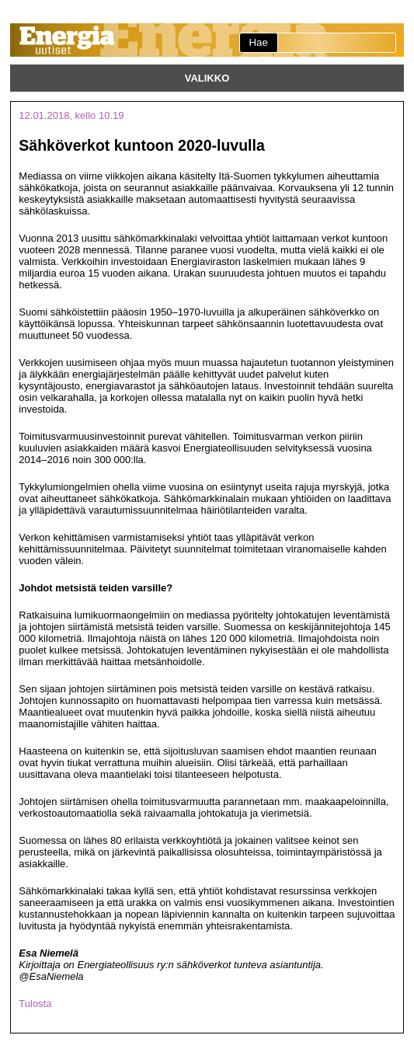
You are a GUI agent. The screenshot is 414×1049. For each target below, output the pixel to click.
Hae (258, 42)
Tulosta (35, 1003)
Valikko (207, 78)
